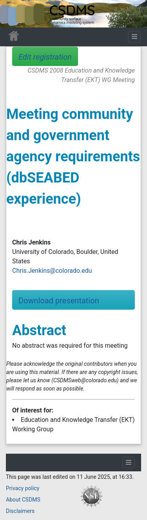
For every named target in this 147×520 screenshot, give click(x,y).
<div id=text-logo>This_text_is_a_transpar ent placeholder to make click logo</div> (12, 14)
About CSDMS (23, 499)
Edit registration (45, 57)
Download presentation (58, 300)
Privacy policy (22, 488)
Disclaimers (20, 511)
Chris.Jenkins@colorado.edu (52, 270)
